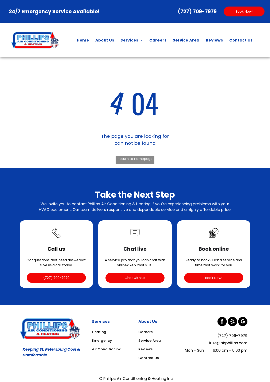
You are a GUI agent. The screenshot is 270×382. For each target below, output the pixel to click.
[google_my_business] (242, 322)
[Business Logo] (50, 319)
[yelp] (232, 322)
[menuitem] (83, 40)
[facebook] (222, 322)
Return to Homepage (135, 158)
